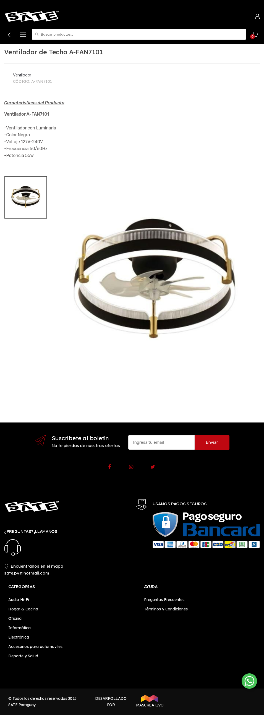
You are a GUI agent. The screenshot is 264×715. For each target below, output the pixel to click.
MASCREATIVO (149, 701)
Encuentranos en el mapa (33, 566)
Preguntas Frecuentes (164, 599)
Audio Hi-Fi (18, 599)
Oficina (15, 618)
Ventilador (22, 75)
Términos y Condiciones (166, 609)
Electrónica (18, 637)
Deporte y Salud (23, 655)
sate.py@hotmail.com (26, 573)
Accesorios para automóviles (35, 646)
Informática (19, 627)
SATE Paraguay (22, 704)
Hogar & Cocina (23, 609)
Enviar (212, 442)
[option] (153, 282)
